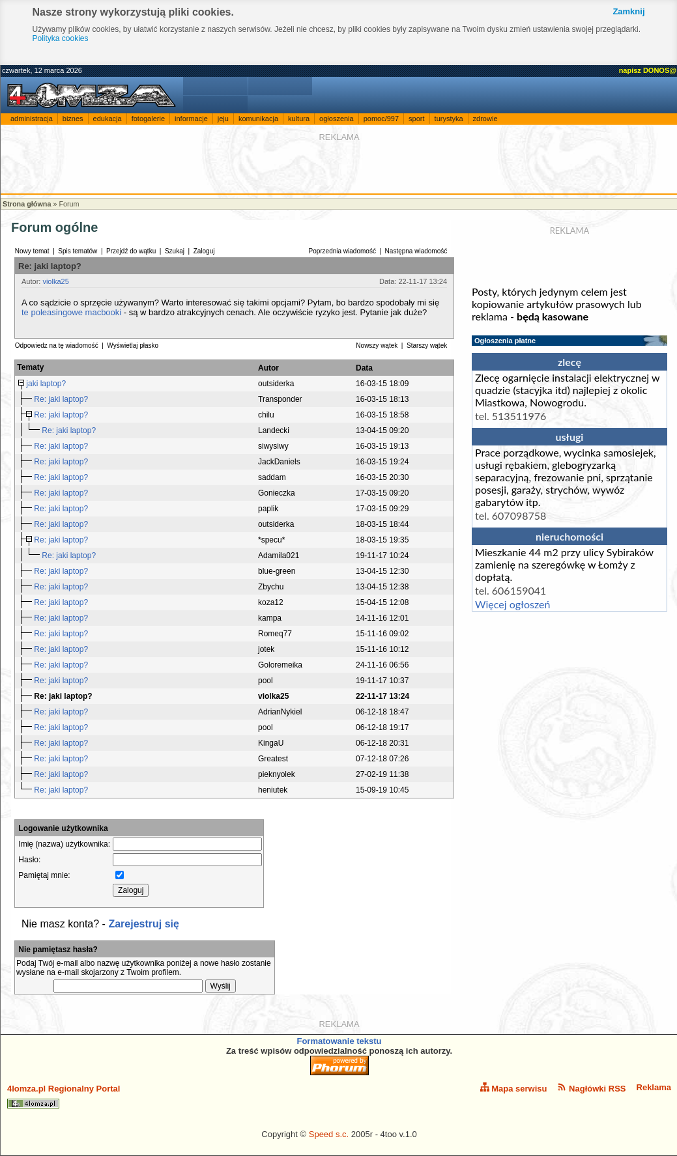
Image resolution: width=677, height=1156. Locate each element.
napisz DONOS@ (647, 70)
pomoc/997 (381, 118)
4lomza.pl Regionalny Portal (63, 1096)
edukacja (107, 118)
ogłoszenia (336, 118)
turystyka (449, 118)
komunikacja (258, 118)
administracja (31, 118)
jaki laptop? (47, 383)
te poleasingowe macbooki (71, 312)
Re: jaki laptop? (62, 399)
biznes (73, 118)
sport (416, 118)
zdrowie (485, 118)
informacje (191, 118)
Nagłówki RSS (591, 1087)
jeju (223, 118)
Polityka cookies (61, 38)
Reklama (654, 1087)
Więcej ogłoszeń (512, 604)
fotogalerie (148, 118)
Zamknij (628, 11)
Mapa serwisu (513, 1087)
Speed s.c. (329, 1134)
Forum (69, 204)
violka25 (55, 281)
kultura (299, 118)
